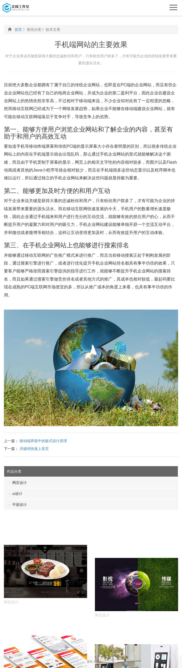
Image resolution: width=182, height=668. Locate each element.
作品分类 (14, 471)
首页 (18, 29)
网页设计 (19, 483)
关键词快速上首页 (34, 449)
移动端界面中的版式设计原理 (43, 441)
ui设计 (17, 494)
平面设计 (19, 505)
